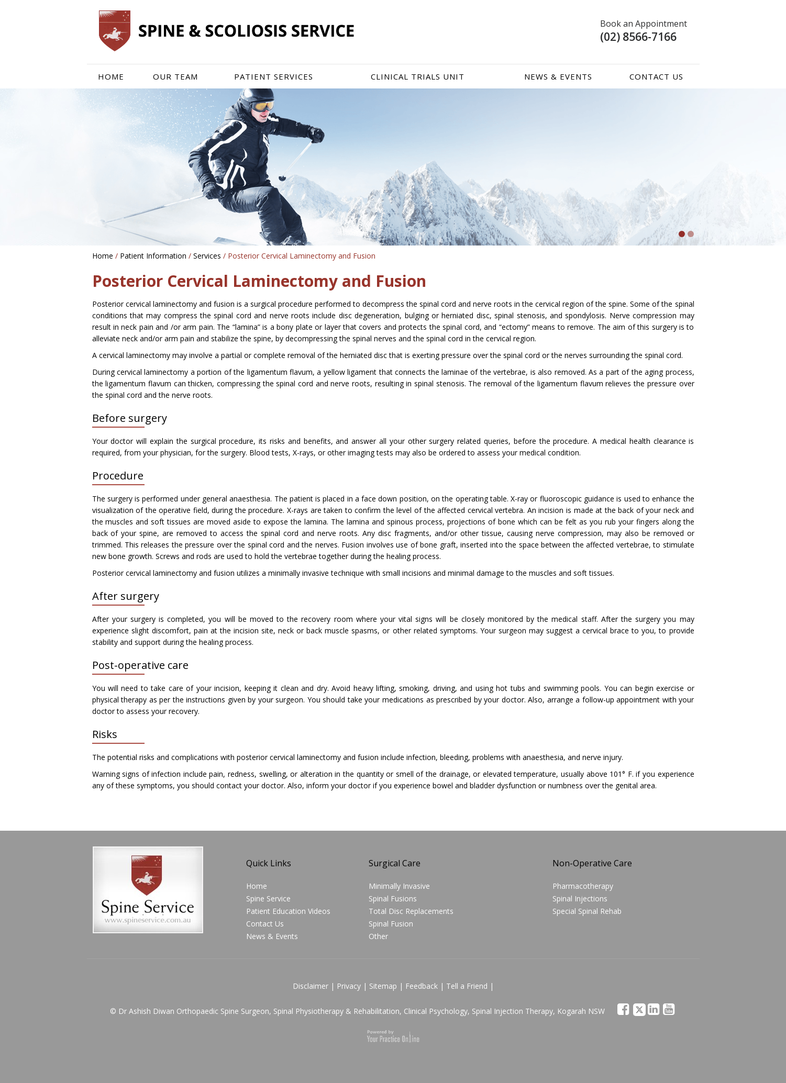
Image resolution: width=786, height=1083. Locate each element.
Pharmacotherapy (582, 886)
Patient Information (153, 256)
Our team (175, 76)
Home (111, 76)
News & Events (558, 76)
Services (207, 256)
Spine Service (268, 898)
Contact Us (656, 76)
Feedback (421, 986)
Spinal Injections (579, 898)
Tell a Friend (467, 986)
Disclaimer (310, 986)
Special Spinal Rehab (587, 911)
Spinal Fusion (391, 924)
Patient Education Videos (288, 911)
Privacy (349, 986)
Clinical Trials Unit (417, 76)
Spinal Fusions (393, 898)
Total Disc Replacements (411, 911)
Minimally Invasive (399, 886)
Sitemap (383, 986)
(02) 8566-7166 (638, 36)
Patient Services (273, 76)
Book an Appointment (643, 23)
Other (378, 936)
